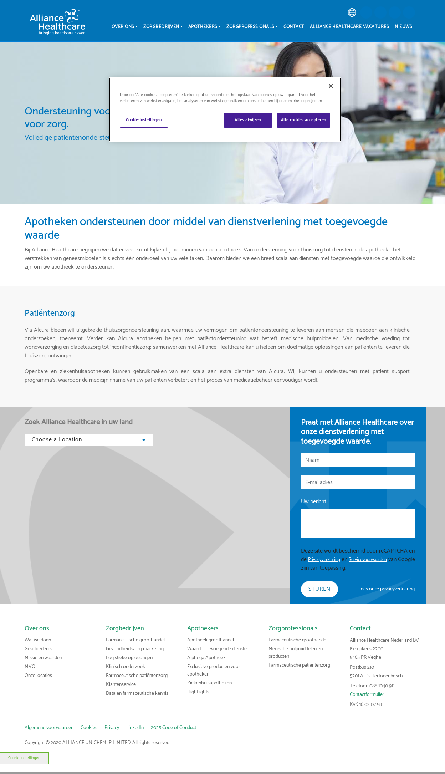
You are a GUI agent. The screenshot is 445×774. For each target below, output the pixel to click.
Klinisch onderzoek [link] (125, 667)
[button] (366, 12)
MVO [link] (30, 667)
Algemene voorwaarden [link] (49, 728)
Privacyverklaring (324, 560)
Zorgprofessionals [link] (293, 628)
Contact (360, 628)
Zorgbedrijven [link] (125, 628)
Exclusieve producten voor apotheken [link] (213, 670)
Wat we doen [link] (38, 640)
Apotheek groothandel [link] (210, 640)
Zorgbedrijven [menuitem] (161, 27)
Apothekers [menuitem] (203, 27)
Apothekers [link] (203, 628)
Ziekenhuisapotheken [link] (209, 683)
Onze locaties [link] (38, 676)
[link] (352, 12)
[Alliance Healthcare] (57, 22)
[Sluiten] (331, 86)
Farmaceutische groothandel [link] (135, 640)
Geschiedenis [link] (38, 649)
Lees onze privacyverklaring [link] (386, 589)
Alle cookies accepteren (303, 120)
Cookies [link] (89, 728)
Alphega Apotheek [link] (206, 658)
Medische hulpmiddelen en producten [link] (295, 653)
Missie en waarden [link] (43, 658)
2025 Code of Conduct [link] (173, 728)
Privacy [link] (111, 728)
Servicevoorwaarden (368, 560)
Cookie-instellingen (24, 758)
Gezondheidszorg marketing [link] (135, 649)
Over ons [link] (37, 628)
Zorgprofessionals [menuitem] (250, 27)
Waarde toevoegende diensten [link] (218, 649)
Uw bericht (313, 502)
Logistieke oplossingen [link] (129, 658)
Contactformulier (367, 695)
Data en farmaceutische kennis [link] (137, 693)
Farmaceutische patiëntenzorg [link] (137, 676)
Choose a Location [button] (89, 439)
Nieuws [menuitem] (403, 27)
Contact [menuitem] (293, 27)
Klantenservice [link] (121, 685)
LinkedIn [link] (135, 728)
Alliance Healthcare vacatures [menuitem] (349, 27)
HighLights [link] (198, 692)
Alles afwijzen (248, 120)
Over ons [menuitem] (123, 27)
